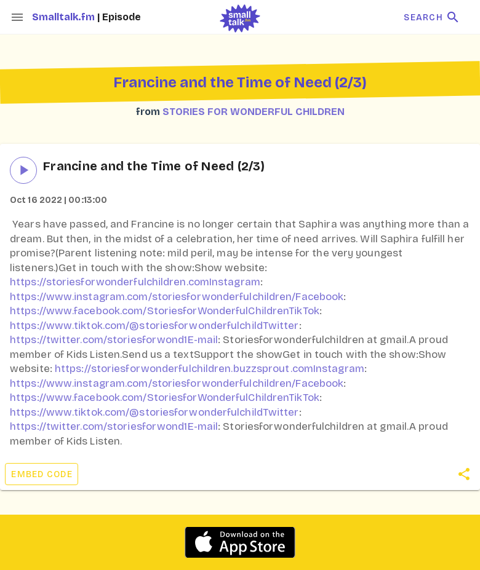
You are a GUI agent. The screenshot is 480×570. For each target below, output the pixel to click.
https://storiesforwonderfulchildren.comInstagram (135, 281)
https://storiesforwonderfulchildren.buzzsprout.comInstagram (209, 368)
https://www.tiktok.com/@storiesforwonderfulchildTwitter (154, 325)
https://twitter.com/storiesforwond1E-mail (114, 339)
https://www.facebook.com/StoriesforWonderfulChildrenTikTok (164, 310)
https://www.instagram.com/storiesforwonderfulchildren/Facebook (176, 296)
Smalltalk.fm (64, 17)
